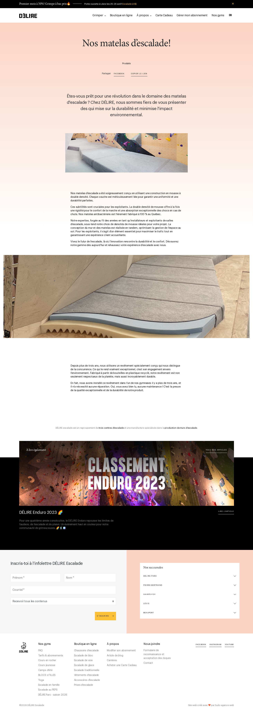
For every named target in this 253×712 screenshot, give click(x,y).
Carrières (112, 660)
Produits (126, 63)
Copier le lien (139, 74)
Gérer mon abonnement (192, 15)
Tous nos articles (216, 450)
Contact (148, 663)
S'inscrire (105, 616)
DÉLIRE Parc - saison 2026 (52, 695)
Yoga (41, 680)
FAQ (40, 650)
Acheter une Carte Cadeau (122, 665)
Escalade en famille (49, 685)
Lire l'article (226, 511)
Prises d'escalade (83, 685)
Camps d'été (45, 670)
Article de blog (115, 655)
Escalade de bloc (83, 655)
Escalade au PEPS (47, 690)
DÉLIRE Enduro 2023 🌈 (41, 512)
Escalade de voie (83, 660)
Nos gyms (218, 15)
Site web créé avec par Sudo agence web (211, 705)
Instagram (215, 644)
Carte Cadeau (164, 15)
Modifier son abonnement (121, 650)
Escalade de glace (84, 665)
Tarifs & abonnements (50, 655)
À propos (144, 15)
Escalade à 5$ (129, 4)
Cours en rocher (47, 660)
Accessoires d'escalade (87, 680)
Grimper (99, 15)
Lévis (146, 603)
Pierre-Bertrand (152, 585)
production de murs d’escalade (181, 428)
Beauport (148, 613)
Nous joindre (152, 644)
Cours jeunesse (46, 665)
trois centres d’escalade (111, 428)
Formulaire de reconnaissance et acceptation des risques (157, 654)
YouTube (229, 644)
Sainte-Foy (149, 594)
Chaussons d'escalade (86, 650)
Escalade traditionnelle (86, 670)
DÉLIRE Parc (150, 576)
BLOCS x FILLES (47, 675)
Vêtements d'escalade (86, 675)
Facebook (119, 74)
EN (230, 15)
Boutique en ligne (121, 15)
